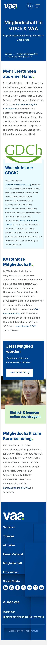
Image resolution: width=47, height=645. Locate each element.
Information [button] (10, 572)
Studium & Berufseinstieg (27, 54)
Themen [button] (8, 536)
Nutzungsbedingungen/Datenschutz (23, 616)
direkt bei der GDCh (26, 326)
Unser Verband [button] (13, 554)
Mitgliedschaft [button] (12, 563)
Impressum (9, 611)
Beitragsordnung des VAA (16, 488)
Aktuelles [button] (9, 545)
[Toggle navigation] (38, 6)
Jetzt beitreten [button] (19, 372)
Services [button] (9, 527)
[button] (30, 6)
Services (8, 54)
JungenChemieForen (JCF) (18, 184)
